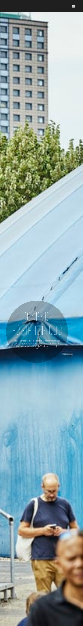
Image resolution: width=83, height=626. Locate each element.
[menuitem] (74, 6)
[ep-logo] (21, 6)
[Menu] (74, 6)
